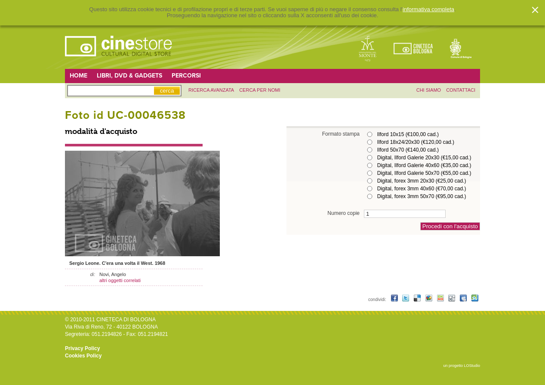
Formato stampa (341, 134)
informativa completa (428, 9)
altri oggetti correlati (120, 280)
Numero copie (343, 213)
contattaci (460, 90)
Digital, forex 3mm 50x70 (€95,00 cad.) (421, 196)
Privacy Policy (82, 348)
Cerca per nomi (259, 90)
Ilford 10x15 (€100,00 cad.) (408, 134)
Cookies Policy (83, 356)
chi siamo (428, 90)
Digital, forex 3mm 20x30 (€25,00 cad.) (421, 181)
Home (78, 75)
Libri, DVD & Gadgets (129, 75)
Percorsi (186, 75)
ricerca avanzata (211, 90)
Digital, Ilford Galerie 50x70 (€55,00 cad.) (424, 173)
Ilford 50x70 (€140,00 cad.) (408, 150)
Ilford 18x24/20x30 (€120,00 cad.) (415, 142)
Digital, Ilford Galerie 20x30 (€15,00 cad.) (424, 158)
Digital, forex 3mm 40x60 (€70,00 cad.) (421, 189)
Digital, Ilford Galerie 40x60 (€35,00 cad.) (424, 165)
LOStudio (472, 365)
